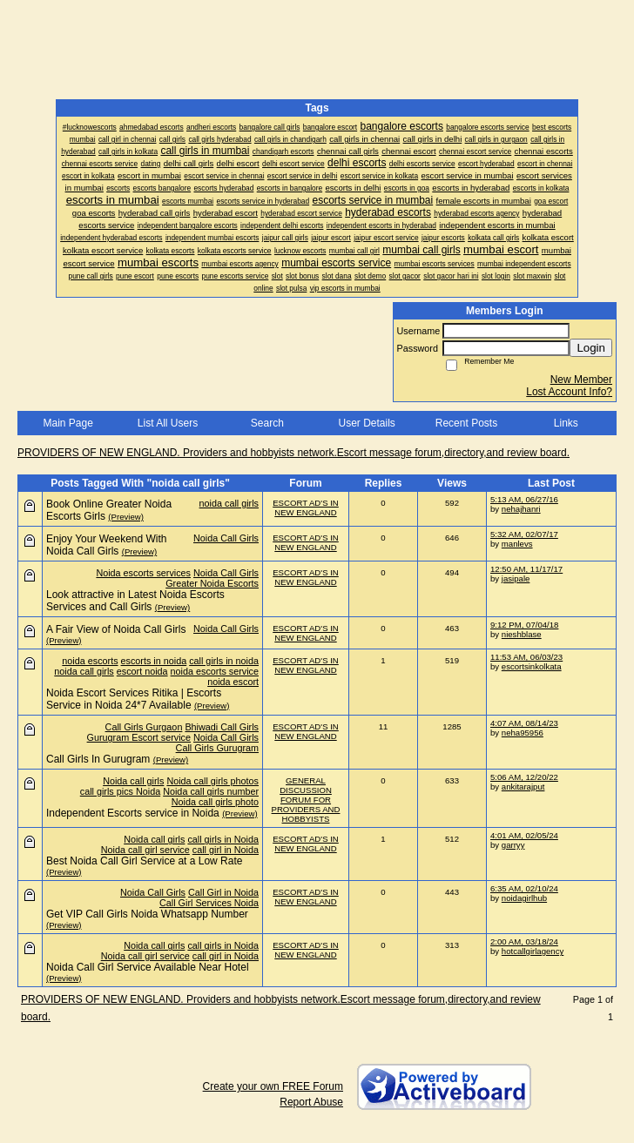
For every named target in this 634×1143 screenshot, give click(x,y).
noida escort (233, 681)
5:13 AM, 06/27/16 (524, 499)
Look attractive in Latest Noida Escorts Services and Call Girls (135, 600)
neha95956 (522, 732)
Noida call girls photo (215, 802)
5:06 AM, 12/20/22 (524, 777)
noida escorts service (215, 671)
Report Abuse (311, 1102)
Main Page (67, 423)
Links (566, 423)
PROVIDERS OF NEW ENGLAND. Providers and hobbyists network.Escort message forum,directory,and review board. (293, 453)
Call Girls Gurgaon (144, 727)
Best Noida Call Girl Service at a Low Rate (144, 861)
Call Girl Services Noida (209, 903)
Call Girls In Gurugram (98, 759)
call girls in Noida (223, 839)
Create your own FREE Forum (273, 1086)
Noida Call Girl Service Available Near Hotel (147, 967)
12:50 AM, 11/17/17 (526, 569)
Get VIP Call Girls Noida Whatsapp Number (147, 914)
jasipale (516, 578)
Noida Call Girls (226, 538)
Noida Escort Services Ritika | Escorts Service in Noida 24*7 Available (133, 699)
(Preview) (126, 516)
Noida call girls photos (212, 781)
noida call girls (229, 503)
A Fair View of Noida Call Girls (116, 629)
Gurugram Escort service (139, 737)
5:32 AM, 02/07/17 (524, 534)
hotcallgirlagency (532, 951)
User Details (366, 423)
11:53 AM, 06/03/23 (526, 657)
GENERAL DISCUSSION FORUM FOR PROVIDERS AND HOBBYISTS (306, 800)
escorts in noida (154, 661)
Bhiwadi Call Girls (222, 727)
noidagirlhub (524, 898)
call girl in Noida (225, 849)
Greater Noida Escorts (212, 583)
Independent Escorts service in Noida (132, 813)
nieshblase (522, 634)
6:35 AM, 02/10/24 (524, 888)
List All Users (168, 423)
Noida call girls (133, 781)
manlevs (517, 543)
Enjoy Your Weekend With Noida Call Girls (106, 545)
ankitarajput (523, 786)
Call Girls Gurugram (217, 748)
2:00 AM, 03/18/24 (524, 941)
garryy (513, 845)
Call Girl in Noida (223, 892)
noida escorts (90, 661)
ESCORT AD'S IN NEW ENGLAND (306, 507)
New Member (581, 379)
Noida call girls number (211, 791)
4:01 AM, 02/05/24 (524, 835)
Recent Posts (466, 423)
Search (267, 423)
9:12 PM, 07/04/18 (524, 624)
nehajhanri (521, 509)
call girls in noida (224, 661)
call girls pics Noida (120, 791)
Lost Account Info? (569, 392)
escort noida (142, 671)
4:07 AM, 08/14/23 (524, 723)
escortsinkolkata (532, 666)
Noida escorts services (143, 573)
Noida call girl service (145, 849)
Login (591, 347)
